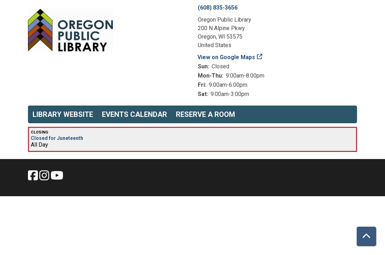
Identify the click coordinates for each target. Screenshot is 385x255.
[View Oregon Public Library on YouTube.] (57, 177)
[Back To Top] (366, 236)
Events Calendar (134, 114)
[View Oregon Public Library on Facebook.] (33, 177)
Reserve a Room (205, 114)
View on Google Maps (226, 57)
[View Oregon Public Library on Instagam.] (45, 177)
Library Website (63, 114)
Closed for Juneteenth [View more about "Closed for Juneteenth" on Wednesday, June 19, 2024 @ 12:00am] (57, 138)
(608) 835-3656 (217, 7)
